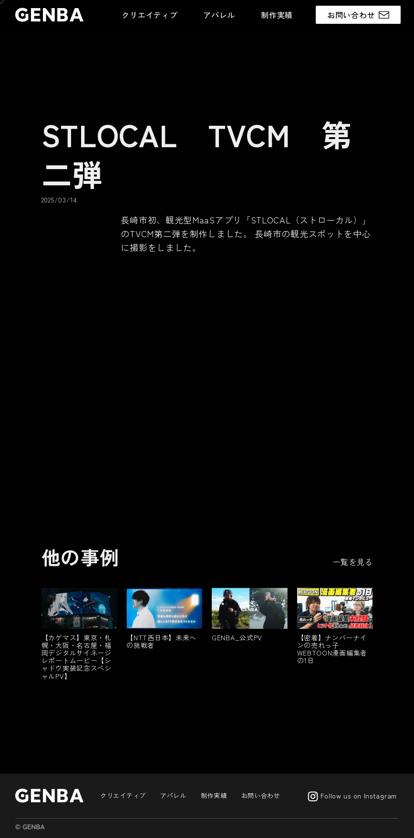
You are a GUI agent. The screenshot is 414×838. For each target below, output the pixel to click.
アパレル (219, 15)
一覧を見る (353, 561)
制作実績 (276, 15)
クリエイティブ (149, 15)
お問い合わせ (260, 795)
